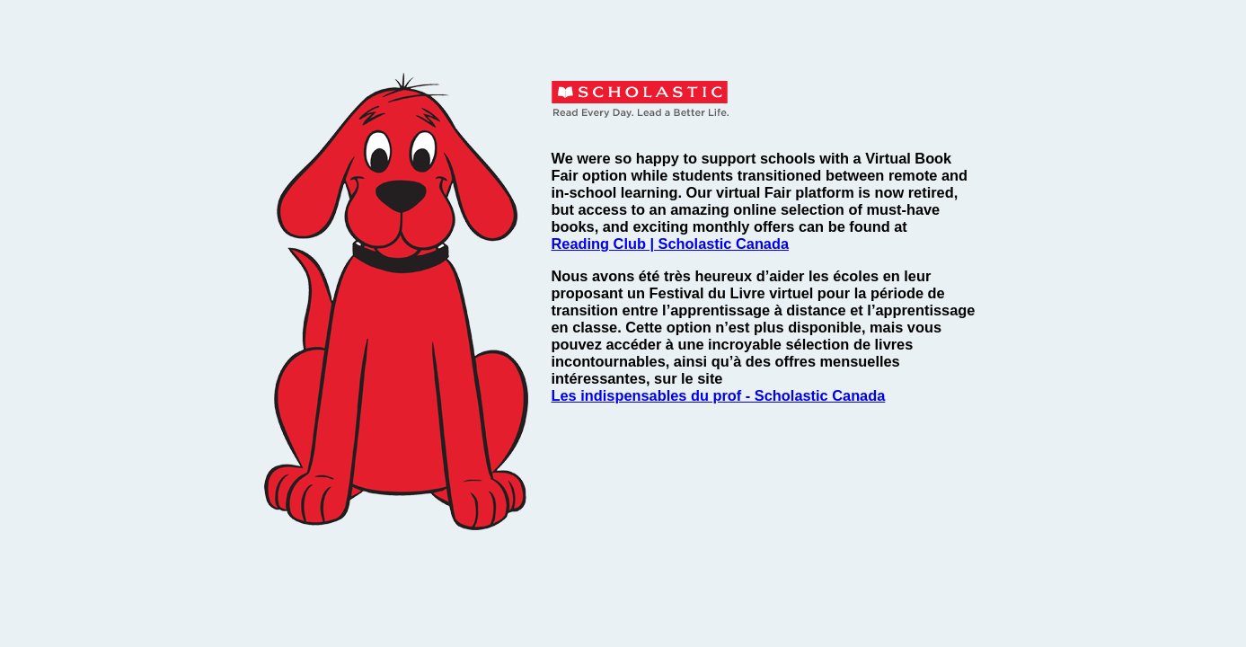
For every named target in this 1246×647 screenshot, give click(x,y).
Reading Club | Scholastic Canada (671, 243)
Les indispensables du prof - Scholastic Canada (719, 395)
